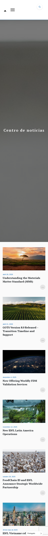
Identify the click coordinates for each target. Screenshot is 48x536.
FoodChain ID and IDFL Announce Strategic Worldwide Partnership (24, 472)
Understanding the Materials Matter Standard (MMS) (24, 268)
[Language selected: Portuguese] (34, 533)
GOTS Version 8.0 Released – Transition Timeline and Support (24, 320)
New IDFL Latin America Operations (24, 421)
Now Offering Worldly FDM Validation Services (24, 371)
